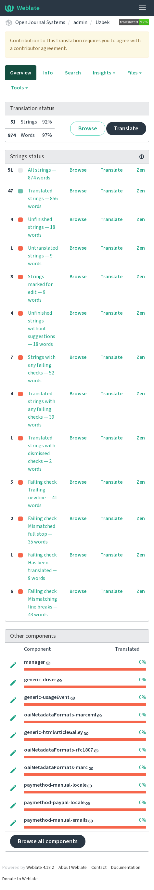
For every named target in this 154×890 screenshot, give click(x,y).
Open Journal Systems (40, 22)
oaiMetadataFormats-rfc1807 (58, 749)
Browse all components (48, 841)
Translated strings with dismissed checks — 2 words (41, 453)
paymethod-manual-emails (55, 820)
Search (73, 72)
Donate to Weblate (20, 879)
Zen (140, 170)
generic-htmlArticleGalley (53, 732)
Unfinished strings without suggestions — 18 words (41, 328)
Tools (19, 87)
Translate (126, 128)
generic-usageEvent (47, 697)
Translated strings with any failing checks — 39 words (41, 409)
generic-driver (40, 679)
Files (134, 72)
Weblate (22, 8)
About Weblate (72, 867)
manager (34, 662)
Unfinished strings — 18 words (41, 227)
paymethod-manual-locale (55, 785)
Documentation (125, 867)
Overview (20, 72)
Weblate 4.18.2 (40, 867)
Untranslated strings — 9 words (43, 255)
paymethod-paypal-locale (54, 802)
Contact (99, 867)
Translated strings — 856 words (43, 198)
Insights (104, 72)
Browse (87, 128)
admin (80, 22)
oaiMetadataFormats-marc (56, 767)
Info (48, 72)
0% (142, 662)
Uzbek (102, 22)
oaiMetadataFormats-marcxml (60, 714)
